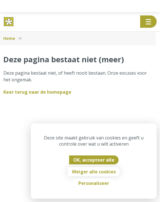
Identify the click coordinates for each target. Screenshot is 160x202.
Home (9, 38)
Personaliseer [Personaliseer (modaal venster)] (93, 183)
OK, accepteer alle (93, 160)
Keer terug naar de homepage (37, 92)
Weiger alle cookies (94, 172)
